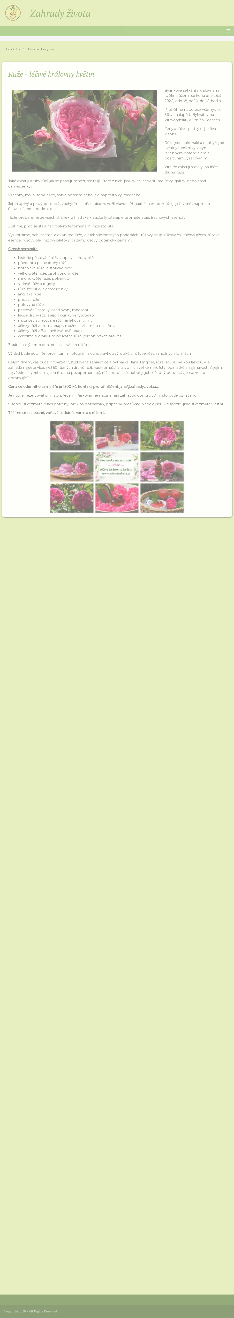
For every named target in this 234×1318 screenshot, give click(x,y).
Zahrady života (60, 13)
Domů (9, 49)
